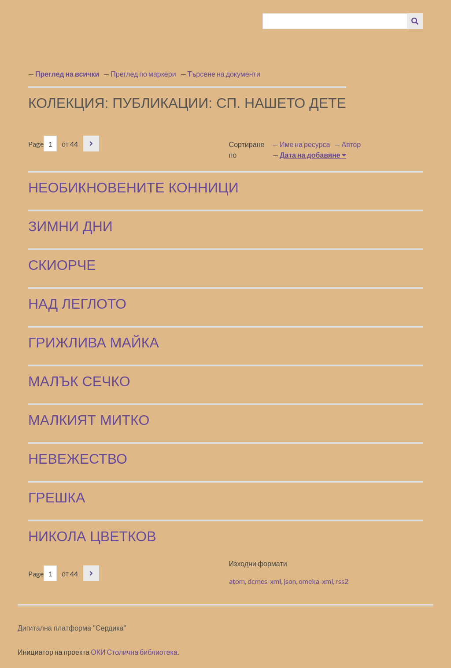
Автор (351, 144)
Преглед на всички (67, 74)
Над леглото (77, 304)
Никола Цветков (92, 536)
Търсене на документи (224, 74)
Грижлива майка (93, 343)
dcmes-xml (264, 581)
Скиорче (62, 265)
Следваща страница (91, 143)
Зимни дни (70, 226)
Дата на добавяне (311, 155)
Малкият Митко (88, 420)
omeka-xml (316, 581)
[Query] (335, 21)
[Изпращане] (415, 21)
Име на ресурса (305, 144)
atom (237, 581)
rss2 (342, 581)
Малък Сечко (79, 381)
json (290, 581)
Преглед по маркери (143, 74)
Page (42, 144)
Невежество (77, 459)
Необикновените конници (133, 188)
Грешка (56, 498)
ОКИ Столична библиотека (134, 652)
